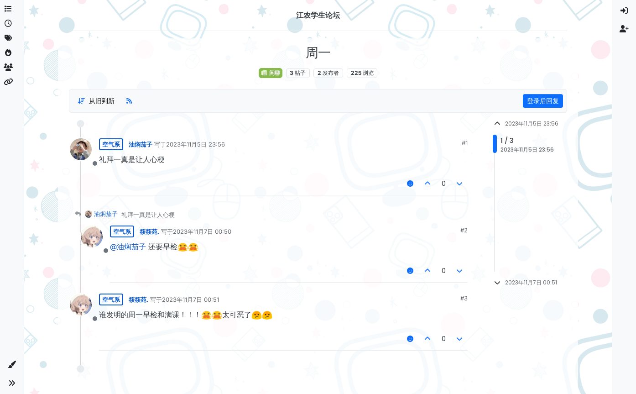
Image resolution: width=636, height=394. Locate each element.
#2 (464, 230)
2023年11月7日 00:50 (202, 231)
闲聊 (270, 72)
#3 (464, 298)
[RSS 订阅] (129, 101)
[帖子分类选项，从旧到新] (96, 101)
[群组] (12, 67)
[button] (12, 364)
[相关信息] (12, 82)
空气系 (111, 144)
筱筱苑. (149, 231)
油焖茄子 (140, 144)
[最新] (12, 23)
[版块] (12, 9)
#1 (465, 143)
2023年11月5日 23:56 (195, 144)
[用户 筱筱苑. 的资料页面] (92, 236)
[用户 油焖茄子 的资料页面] (81, 149)
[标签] (12, 38)
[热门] (12, 52)
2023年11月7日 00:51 (190, 299)
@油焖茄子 (128, 246)
